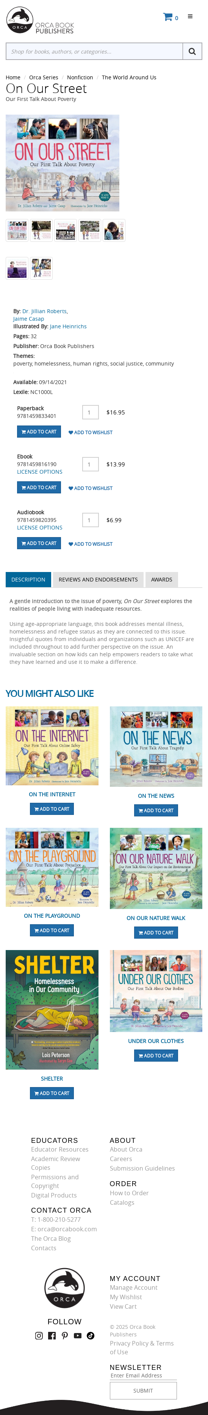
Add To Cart (39, 432)
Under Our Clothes (156, 1041)
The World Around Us (129, 77)
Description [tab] (28, 579)
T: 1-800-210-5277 (56, 1219)
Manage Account (134, 1287)
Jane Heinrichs (68, 326)
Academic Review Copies (55, 1163)
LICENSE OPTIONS (40, 471)
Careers (121, 1159)
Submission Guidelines (142, 1168)
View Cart (123, 1306)
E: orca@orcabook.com (64, 1229)
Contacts (43, 1248)
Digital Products (54, 1195)
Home (13, 77)
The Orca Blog (51, 1238)
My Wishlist (126, 1297)
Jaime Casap (28, 318)
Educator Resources (60, 1149)
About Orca (126, 1149)
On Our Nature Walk (156, 918)
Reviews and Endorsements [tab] (98, 579)
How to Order (129, 1193)
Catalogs (122, 1202)
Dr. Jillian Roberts (44, 311)
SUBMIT (143, 1390)
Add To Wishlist (91, 432)
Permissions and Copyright (55, 1181)
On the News (156, 795)
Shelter (52, 1078)
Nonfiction (80, 77)
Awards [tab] (161, 579)
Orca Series (43, 77)
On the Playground (52, 915)
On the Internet (52, 794)
